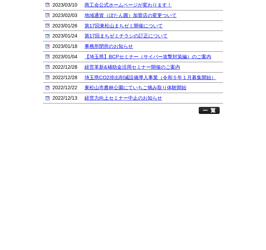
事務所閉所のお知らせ (109, 46)
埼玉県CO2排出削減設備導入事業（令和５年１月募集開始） (150, 77)
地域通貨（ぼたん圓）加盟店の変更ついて (131, 15)
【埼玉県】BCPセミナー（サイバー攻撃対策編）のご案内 (148, 56)
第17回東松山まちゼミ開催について (124, 25)
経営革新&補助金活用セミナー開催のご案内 (132, 67)
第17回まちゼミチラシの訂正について (126, 36)
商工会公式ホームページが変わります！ (128, 5)
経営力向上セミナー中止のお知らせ (123, 98)
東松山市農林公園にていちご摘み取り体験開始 (135, 87)
